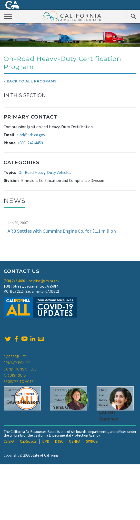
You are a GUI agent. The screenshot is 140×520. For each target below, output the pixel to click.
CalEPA (9, 441)
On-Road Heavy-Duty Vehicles (45, 172)
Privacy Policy (17, 362)
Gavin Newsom (23, 402)
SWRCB (92, 441)
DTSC (59, 441)
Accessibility (15, 356)
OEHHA (74, 441)
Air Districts (15, 375)
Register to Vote (18, 381)
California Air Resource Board (71, 16)
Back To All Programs (32, 81)
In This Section (25, 95)
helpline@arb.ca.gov (44, 281)
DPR (45, 441)
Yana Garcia (66, 407)
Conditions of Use (20, 369)
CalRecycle (28, 441)
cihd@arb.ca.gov (31, 135)
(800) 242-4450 (30, 143)
